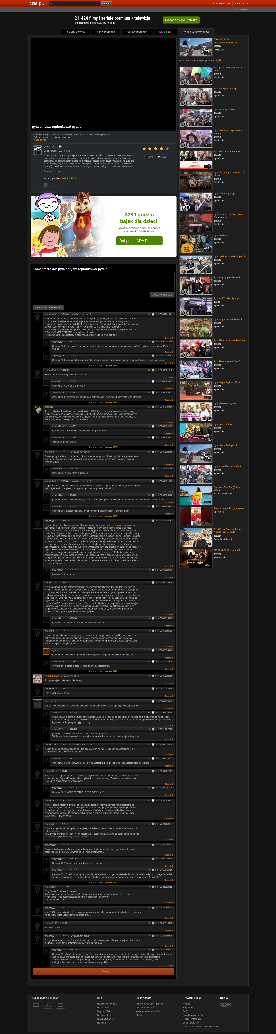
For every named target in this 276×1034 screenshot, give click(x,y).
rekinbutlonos (52, 676)
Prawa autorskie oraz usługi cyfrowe (200, 1026)
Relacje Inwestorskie (107, 1004)
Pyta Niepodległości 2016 (227, 361)
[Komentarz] (104, 282)
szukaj (107, 3)
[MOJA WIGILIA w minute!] (195, 558)
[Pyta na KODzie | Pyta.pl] (195, 306)
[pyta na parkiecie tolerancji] (195, 327)
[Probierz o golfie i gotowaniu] (195, 516)
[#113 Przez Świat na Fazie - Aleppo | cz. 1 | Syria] (195, 537)
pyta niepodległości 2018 (227, 382)
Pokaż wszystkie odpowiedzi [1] (103, 365)
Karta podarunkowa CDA (148, 1011)
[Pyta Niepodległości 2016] (195, 369)
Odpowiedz (168, 338)
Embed (148, 157)
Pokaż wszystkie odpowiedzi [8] (103, 516)
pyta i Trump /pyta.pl (224, 193)
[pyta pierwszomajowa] (195, 411)
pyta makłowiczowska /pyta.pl (229, 256)
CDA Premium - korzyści (147, 1007)
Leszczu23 (50, 701)
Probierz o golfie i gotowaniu (229, 508)
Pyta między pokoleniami (227, 277)
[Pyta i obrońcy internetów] (195, 159)
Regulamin (188, 1007)
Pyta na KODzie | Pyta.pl (226, 298)
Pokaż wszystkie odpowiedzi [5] (103, 447)
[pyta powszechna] (195, 432)
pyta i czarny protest (224, 109)
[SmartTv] (50, 1011)
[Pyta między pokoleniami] (195, 285)
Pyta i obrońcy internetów (227, 151)
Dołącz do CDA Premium (139, 241)
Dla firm (139, 1015)
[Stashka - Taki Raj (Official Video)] (195, 495)
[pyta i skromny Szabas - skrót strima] (195, 180)
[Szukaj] (74, 3)
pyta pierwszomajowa (225, 403)
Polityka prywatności (193, 1015)
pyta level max (221, 235)
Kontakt (186, 1004)
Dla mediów (103, 1007)
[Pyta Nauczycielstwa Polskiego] (195, 348)
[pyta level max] (195, 243)
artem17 (49, 407)
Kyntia (55, 650)
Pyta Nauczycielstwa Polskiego (230, 340)
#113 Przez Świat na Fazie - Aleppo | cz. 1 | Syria (228, 530)
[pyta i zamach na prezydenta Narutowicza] (195, 222)
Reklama (101, 1023)
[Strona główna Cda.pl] (37, 3)
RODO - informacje (192, 1019)
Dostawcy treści (104, 1015)
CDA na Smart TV (105, 1019)
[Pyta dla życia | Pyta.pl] (195, 96)
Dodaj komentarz (162, 294)
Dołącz (181, 20)
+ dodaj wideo (242, 9)
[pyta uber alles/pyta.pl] (195, 47)
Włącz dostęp (40, 140)
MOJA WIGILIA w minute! (227, 550)
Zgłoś (162, 157)
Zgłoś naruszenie (191, 1023)
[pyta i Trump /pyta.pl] (195, 201)
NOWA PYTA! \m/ (67, 178)
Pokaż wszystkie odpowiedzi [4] (103, 882)
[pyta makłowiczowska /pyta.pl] (195, 264)
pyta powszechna (223, 424)
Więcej (105, 971)
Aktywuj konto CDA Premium (149, 1004)
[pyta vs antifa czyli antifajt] (195, 474)
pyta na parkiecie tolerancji (228, 319)
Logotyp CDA (103, 1011)
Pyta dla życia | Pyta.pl (225, 88)
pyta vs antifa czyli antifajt (227, 466)
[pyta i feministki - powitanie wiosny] (195, 138)
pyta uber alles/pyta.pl (225, 42)
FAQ (185, 1011)
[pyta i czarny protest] (195, 117)
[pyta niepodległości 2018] (195, 390)
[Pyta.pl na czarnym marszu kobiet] (195, 75)
